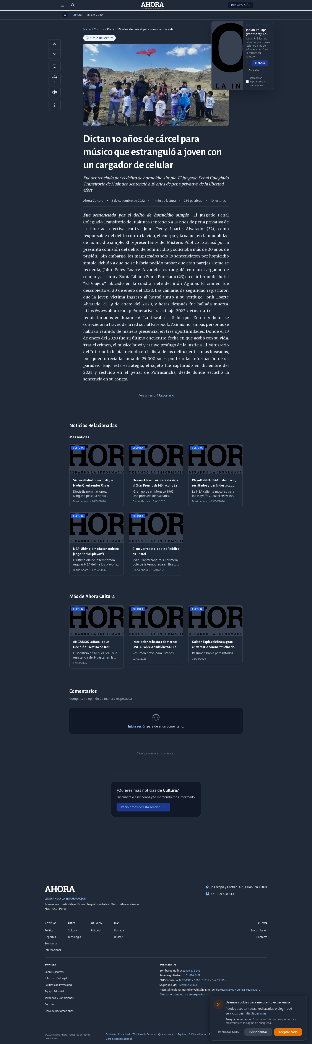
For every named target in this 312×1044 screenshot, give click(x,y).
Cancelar (254, 75)
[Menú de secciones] (62, 5)
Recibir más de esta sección (143, 807)
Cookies (49, 1004)
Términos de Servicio (144, 1034)
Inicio (87, 29)
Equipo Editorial (54, 991)
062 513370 (253, 990)
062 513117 (186, 980)
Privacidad (124, 1034)
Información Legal (56, 978)
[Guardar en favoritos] (55, 66)
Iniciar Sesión (240, 5)
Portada (119, 930)
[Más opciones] (55, 105)
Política (49, 930)
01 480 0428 (193, 975)
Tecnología (74, 937)
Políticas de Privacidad (58, 985)
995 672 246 (192, 970)
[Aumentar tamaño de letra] (55, 44)
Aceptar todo (288, 1032)
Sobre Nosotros (54, 972)
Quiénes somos (167, 1034)
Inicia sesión (137, 726)
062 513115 (219, 980)
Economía (51, 943)
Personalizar (258, 1032)
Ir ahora (260, 68)
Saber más (258, 1013)
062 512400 (227, 990)
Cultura (77, 15)
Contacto (261, 937)
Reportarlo (166, 395)
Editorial (96, 930)
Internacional (53, 950)
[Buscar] (72, 5)
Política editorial (197, 1034)
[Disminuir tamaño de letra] (55, 54)
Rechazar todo (228, 1032)
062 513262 (203, 980)
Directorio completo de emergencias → (183, 994)
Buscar (118, 937)
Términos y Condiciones (59, 998)
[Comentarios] (55, 79)
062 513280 (191, 985)
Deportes (50, 937)
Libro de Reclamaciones (59, 1011)
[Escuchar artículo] (55, 92)
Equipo (182, 1034)
